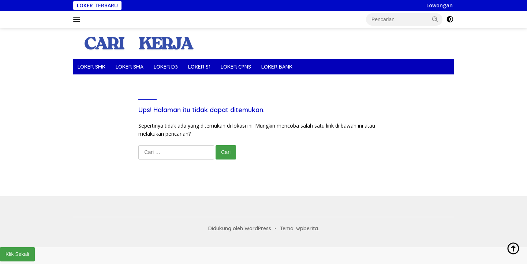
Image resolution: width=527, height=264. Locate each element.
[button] (435, 19)
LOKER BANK (276, 66)
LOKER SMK (91, 66)
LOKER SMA (129, 66)
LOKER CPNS (236, 66)
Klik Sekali (17, 254)
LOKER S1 (199, 66)
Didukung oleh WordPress (239, 228)
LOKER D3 (166, 66)
